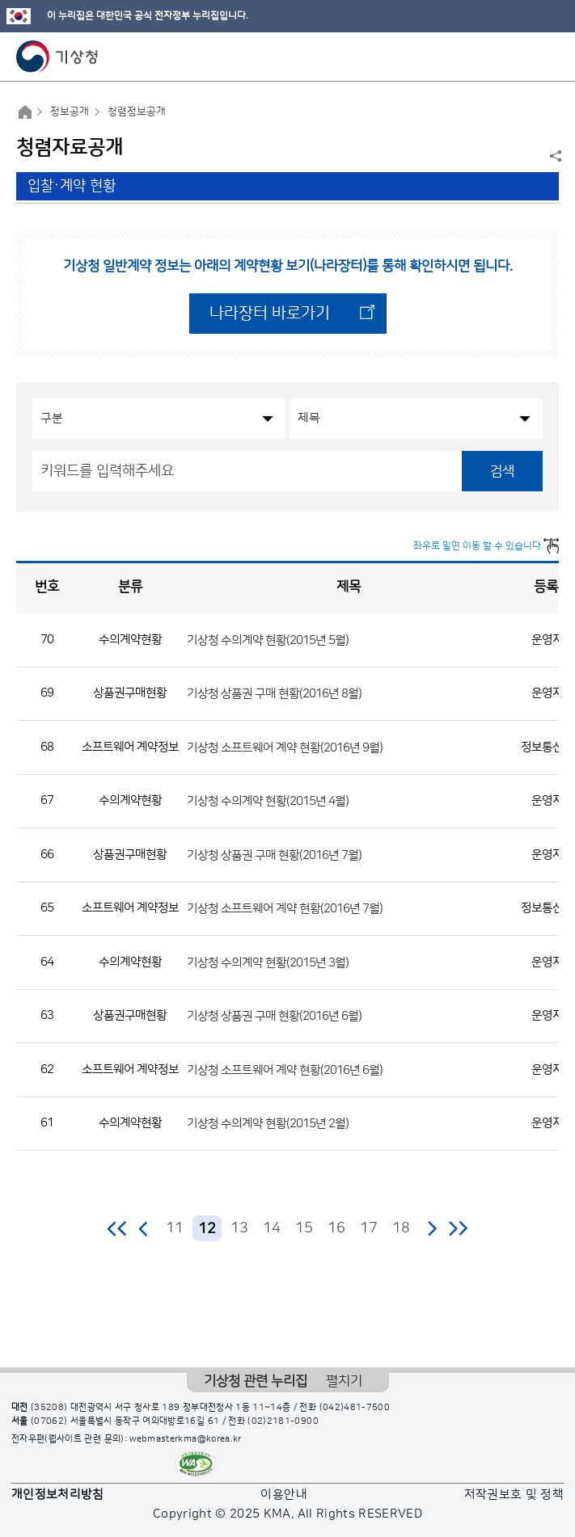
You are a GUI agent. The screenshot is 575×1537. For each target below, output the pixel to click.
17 (369, 1228)
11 (175, 1228)
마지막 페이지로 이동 (458, 1228)
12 (207, 1229)
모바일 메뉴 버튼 (548, 56)
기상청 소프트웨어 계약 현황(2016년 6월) (285, 1069)
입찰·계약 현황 (71, 186)
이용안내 (283, 1494)
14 (272, 1228)
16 (336, 1228)
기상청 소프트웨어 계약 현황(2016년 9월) (285, 747)
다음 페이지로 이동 (432, 1228)
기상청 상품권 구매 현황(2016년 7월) (274, 854)
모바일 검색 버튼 (522, 56)
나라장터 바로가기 (269, 313)
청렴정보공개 (137, 111)
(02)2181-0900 (283, 1421)
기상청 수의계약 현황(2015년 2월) (268, 1124)
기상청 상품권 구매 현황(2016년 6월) (274, 1016)
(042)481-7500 (355, 1408)
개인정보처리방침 (57, 1494)
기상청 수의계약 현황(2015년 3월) (268, 962)
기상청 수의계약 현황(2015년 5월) (268, 639)
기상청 (57, 56)
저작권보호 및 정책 (514, 1494)
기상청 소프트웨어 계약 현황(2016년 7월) (285, 909)
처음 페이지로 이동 (118, 1228)
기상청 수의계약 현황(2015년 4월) (268, 801)
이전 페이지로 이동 (144, 1228)
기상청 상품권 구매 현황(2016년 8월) (274, 694)
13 (239, 1228)
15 (304, 1228)
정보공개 (69, 111)
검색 (502, 471)
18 (401, 1228)
